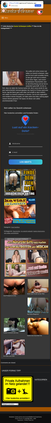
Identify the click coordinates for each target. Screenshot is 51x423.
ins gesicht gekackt (27, 231)
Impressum (20, 420)
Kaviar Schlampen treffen (22, 26)
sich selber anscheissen (11, 233)
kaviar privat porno (39, 231)
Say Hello (38, 5)
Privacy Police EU (28, 420)
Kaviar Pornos (18, 418)
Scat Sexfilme (15, 227)
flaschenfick (16, 231)
